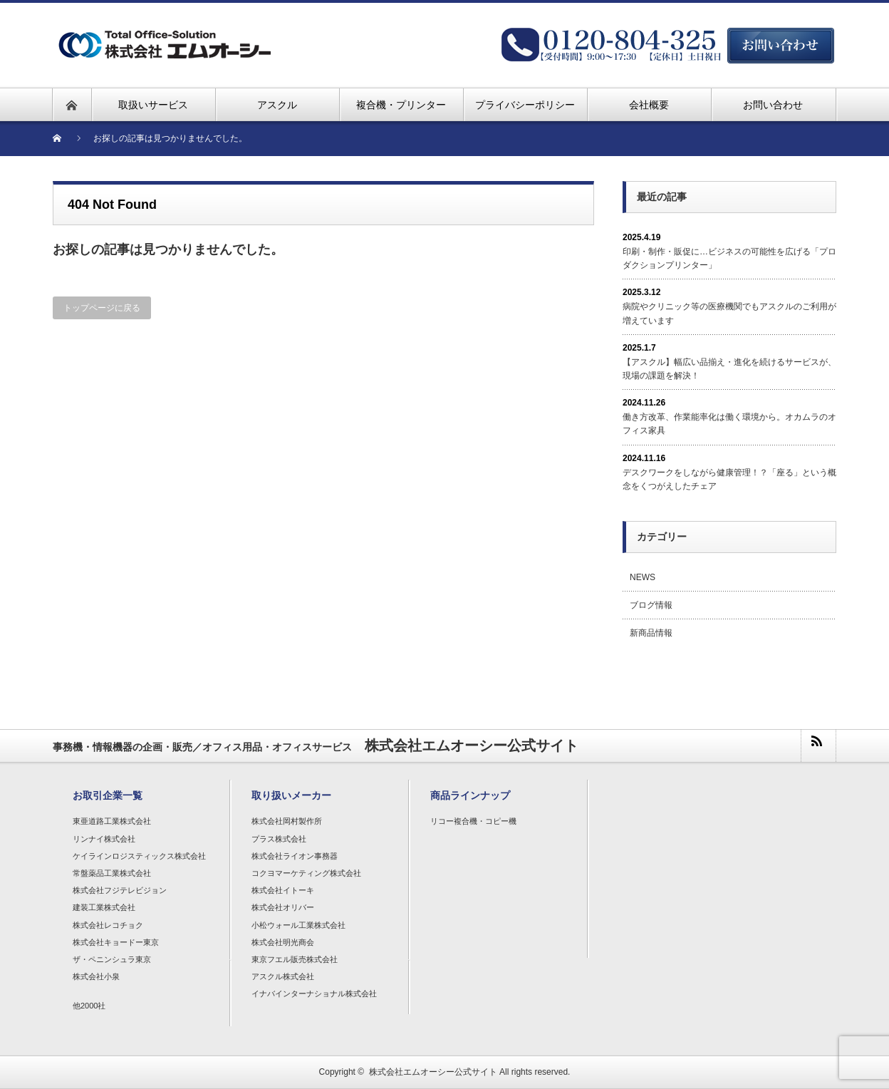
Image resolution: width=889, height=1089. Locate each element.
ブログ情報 (651, 605)
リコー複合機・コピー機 (473, 821)
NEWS (642, 577)
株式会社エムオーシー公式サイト (433, 1072)
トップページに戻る (101, 308)
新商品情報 (651, 633)
